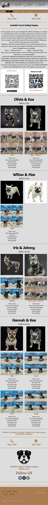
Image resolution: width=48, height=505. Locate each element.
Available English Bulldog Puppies (24, 467)
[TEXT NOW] (36, 15)
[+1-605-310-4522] (24, 4)
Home (3, 11)
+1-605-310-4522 (30, 4)
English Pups (16, 11)
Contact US (23, 11)
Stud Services (30, 11)
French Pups (9, 11)
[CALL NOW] (12, 15)
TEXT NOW (36, 19)
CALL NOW (12, 19)
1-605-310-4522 (41, 492)
